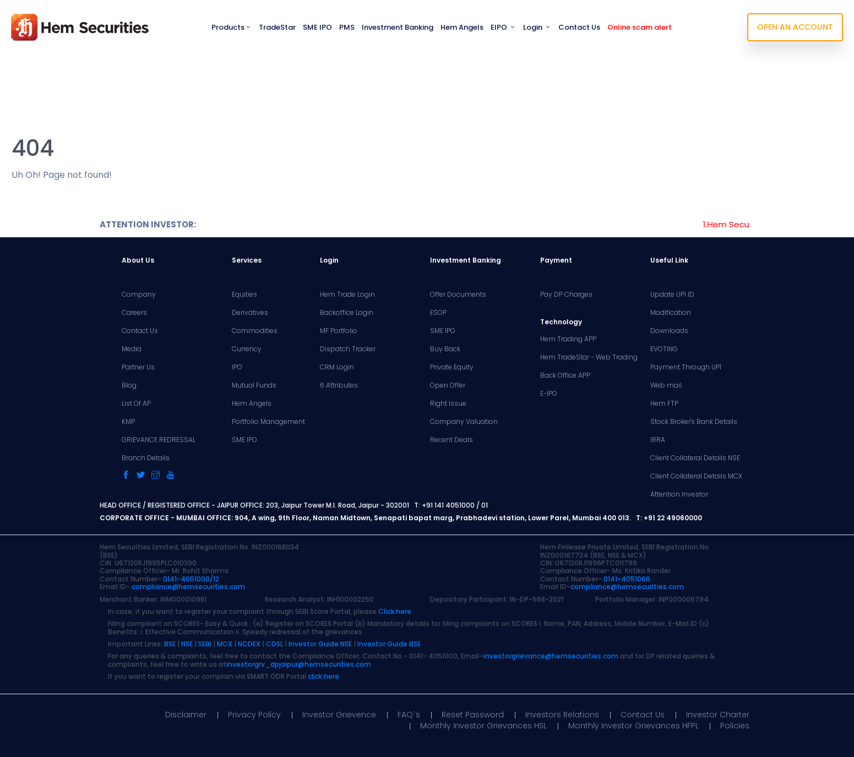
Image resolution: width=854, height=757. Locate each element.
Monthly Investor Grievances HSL (483, 725)
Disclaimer (185, 714)
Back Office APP (565, 375)
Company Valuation (464, 421)
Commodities (255, 331)
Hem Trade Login (347, 294)
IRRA (657, 440)
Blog (129, 385)
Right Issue (448, 403)
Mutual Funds (254, 385)
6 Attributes (339, 385)
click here (323, 676)
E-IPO (548, 393)
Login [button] (537, 27)
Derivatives (250, 312)
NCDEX (249, 644)
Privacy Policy (254, 714)
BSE (170, 644)
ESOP (438, 312)
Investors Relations (562, 714)
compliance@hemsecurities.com (188, 586)
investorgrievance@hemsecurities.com (550, 656)
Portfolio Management (268, 421)
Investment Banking (397, 27)
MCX (224, 644)
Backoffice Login (346, 312)
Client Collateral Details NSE (695, 458)
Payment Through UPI (685, 367)
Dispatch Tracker (348, 349)
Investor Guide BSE (389, 644)
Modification (670, 312)
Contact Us (579, 27)
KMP (128, 421)
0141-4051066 (626, 579)
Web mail (666, 385)
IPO (237, 367)
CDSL (274, 644)
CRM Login (337, 367)
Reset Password (473, 714)
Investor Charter (717, 714)
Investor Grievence (339, 714)
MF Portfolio (338, 331)
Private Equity (452, 367)
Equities (244, 294)
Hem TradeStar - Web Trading (589, 357)
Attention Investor (679, 494)
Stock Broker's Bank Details (693, 421)
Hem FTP (664, 403)
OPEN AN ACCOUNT (795, 26)
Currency (247, 349)
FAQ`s (409, 714)
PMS (347, 27)
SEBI (204, 644)
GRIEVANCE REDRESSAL (158, 440)
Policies (734, 725)
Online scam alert (639, 27)
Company (139, 294)
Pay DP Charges (566, 294)
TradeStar (277, 27)
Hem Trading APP (568, 339)
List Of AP (136, 403)
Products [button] (231, 27)
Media (132, 349)
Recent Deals (451, 440)
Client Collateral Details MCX (696, 476)
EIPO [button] (503, 27)
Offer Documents (458, 294)
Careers (134, 312)
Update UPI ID (672, 294)
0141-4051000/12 (191, 579)
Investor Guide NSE (320, 644)
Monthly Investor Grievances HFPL (633, 725)
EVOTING (664, 349)
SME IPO (317, 27)
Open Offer (447, 385)
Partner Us (138, 367)
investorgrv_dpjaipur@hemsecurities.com (298, 664)
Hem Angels (461, 27)
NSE (187, 644)
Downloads (669, 331)
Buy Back (445, 349)
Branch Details (146, 458)
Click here (394, 611)
